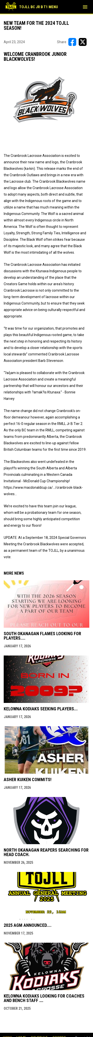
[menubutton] (85, 7)
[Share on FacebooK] (72, 42)
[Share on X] (83, 42)
